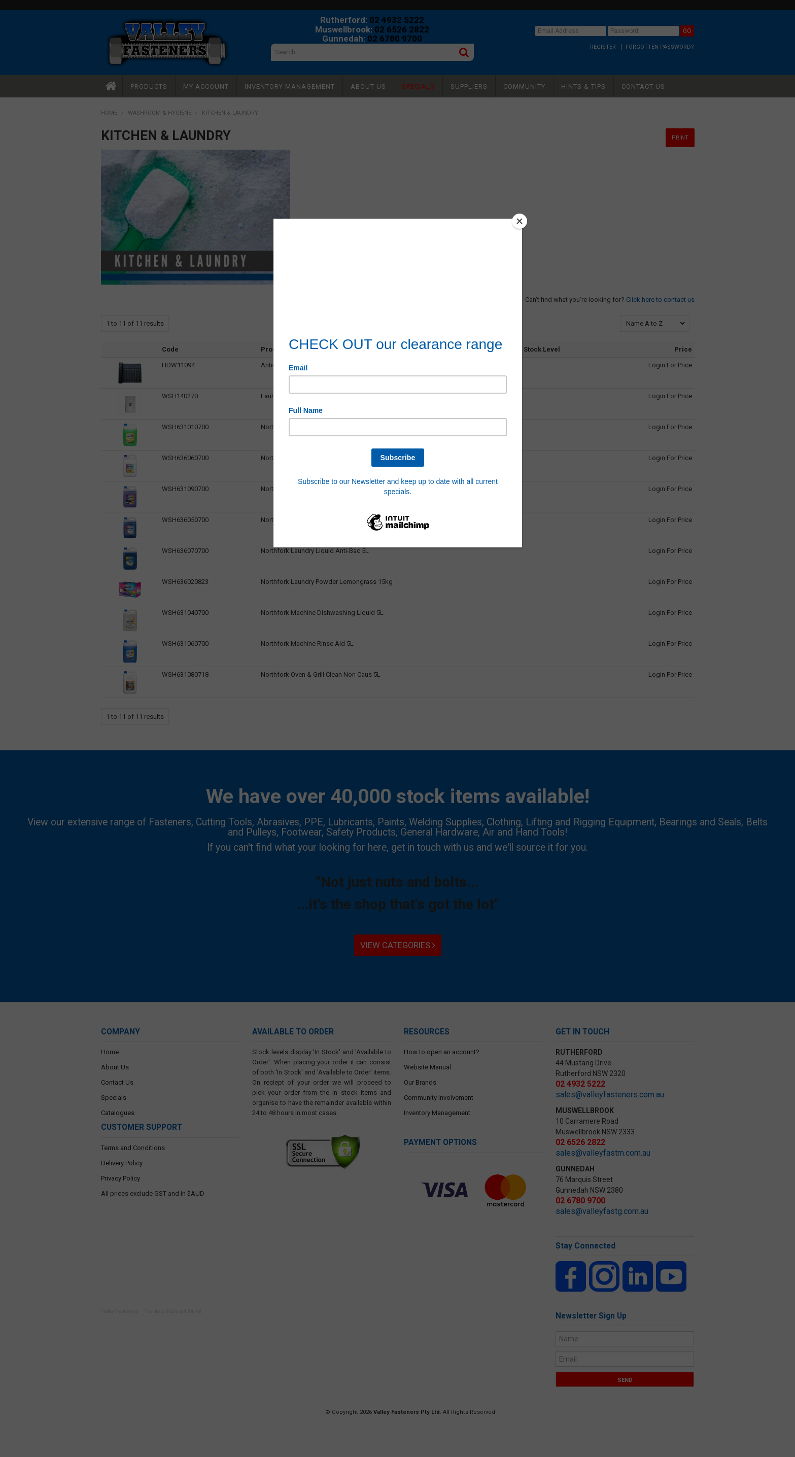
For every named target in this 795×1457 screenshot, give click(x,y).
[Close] (519, 221)
